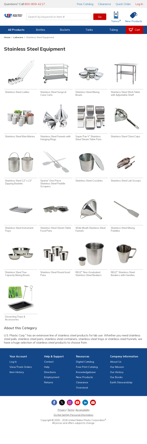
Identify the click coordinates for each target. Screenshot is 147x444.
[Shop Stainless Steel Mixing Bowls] (91, 78)
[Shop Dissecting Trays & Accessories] (20, 306)
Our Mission (117, 370)
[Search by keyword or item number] (70, 16)
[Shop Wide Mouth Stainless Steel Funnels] (91, 216)
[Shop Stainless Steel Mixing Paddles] (126, 216)
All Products (16, 29)
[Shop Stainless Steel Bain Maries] (20, 122)
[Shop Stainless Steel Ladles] (20, 77)
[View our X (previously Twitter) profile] (62, 406)
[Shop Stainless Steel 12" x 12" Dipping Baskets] (20, 168)
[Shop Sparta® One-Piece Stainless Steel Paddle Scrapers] (56, 170)
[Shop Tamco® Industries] (116, 17)
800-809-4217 (34, 4)
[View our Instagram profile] (69, 406)
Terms (71, 413)
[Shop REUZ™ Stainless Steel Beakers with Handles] (126, 261)
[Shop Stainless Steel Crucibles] (91, 167)
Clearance (104, 4)
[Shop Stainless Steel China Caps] (126, 122)
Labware (18, 37)
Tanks (89, 29)
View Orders (21, 370)
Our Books (116, 381)
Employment (51, 381)
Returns (48, 386)
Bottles (40, 29)
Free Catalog (87, 370)
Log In (139, 4)
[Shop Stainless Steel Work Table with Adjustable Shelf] (126, 78)
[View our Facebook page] (54, 406)
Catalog (85, 4)
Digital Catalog (85, 365)
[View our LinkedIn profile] (85, 406)
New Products (84, 381)
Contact (49, 365)
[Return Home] (25, 17)
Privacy (62, 413)
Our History (117, 375)
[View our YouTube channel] (77, 406)
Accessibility (83, 413)
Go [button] (100, 17)
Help (47, 370)
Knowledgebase (86, 375)
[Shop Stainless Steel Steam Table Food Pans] (56, 216)
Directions (50, 375)
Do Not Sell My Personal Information (73, 418)
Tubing (113, 29)
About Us (115, 365)
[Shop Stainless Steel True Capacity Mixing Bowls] (20, 261)
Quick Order (123, 4)
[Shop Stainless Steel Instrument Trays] (20, 216)
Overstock (82, 391)
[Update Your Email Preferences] (93, 406)
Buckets (65, 29)
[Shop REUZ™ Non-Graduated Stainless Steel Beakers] (91, 261)
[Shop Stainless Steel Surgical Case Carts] (56, 78)
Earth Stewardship (121, 386)
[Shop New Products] (132, 17)
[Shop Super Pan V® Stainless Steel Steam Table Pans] (91, 123)
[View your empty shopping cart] (134, 30)
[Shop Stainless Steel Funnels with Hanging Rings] (56, 123)
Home (7, 37)
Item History (17, 375)
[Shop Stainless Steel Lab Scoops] (126, 167)
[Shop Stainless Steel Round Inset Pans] (56, 261)
